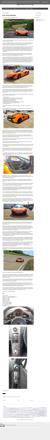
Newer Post (4, 400)
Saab (14, 415)
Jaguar (13, 411)
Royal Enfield (6, 415)
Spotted (41, 415)
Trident (9, 417)
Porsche (18, 414)
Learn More (44, 2)
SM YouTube (31, 8)
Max (27, 412)
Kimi (32, 411)
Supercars (19, 396)
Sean (19, 415)
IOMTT (9, 411)
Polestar (15, 414)
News (11, 8)
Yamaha (32, 417)
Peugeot (9, 414)
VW (26, 417)
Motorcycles (14, 8)
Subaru (8, 416)
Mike (4, 413)
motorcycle (22, 413)
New (37, 413)
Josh (26, 411)
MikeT (7, 413)
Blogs (21, 8)
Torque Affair (44, 416)
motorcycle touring (27, 413)
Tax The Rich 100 (26, 416)
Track (7, 417)
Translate (41, 20)
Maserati (24, 412)
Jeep (19, 411)
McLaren (12, 396)
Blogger (32, 419)
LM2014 (18, 412)
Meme (37, 412)
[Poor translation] (3, 426)
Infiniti (6, 411)
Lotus (20, 412)
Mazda (31, 412)
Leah (5, 412)
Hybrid (4, 411)
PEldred (6, 414)
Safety (17, 415)
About (24, 8)
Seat (22, 415)
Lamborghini (36, 411)
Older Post (31, 400)
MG (45, 412)
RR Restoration (11, 415)
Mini (9, 413)
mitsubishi (15, 413)
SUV (17, 416)
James (17, 411)
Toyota (4, 417)
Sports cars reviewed (35, 415)
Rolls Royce (45, 414)
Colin (9, 396)
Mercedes (41, 412)
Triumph (12, 417)
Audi (29, 407)
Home (3, 8)
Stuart (5, 416)
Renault (33, 414)
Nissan (46, 413)
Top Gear (41, 416)
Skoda (28, 415)
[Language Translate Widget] (40, 19)
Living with (11, 412)
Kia (30, 411)
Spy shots (45, 415)
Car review (7, 396)
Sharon (25, 415)
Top (37, 416)
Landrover (40, 411)
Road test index (7, 8)
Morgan (18, 413)
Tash (22, 416)
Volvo (23, 417)
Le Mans (45, 411)
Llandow (15, 412)
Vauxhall (16, 417)
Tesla (30, 416)
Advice (18, 8)
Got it (48, 2)
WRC (29, 417)
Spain (30, 415)
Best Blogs (43, 407)
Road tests (15, 396)
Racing (26, 414)
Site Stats (27, 8)
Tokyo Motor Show (34, 416)
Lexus (7, 412)
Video (19, 417)
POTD (23, 414)
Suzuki (20, 416)
